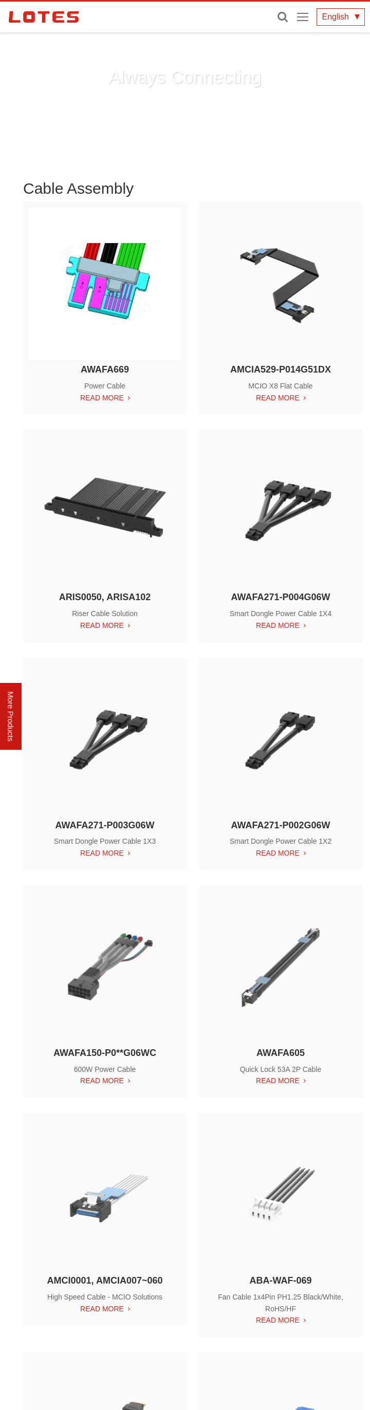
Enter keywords (282, 17)
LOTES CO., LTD (44, 17)
